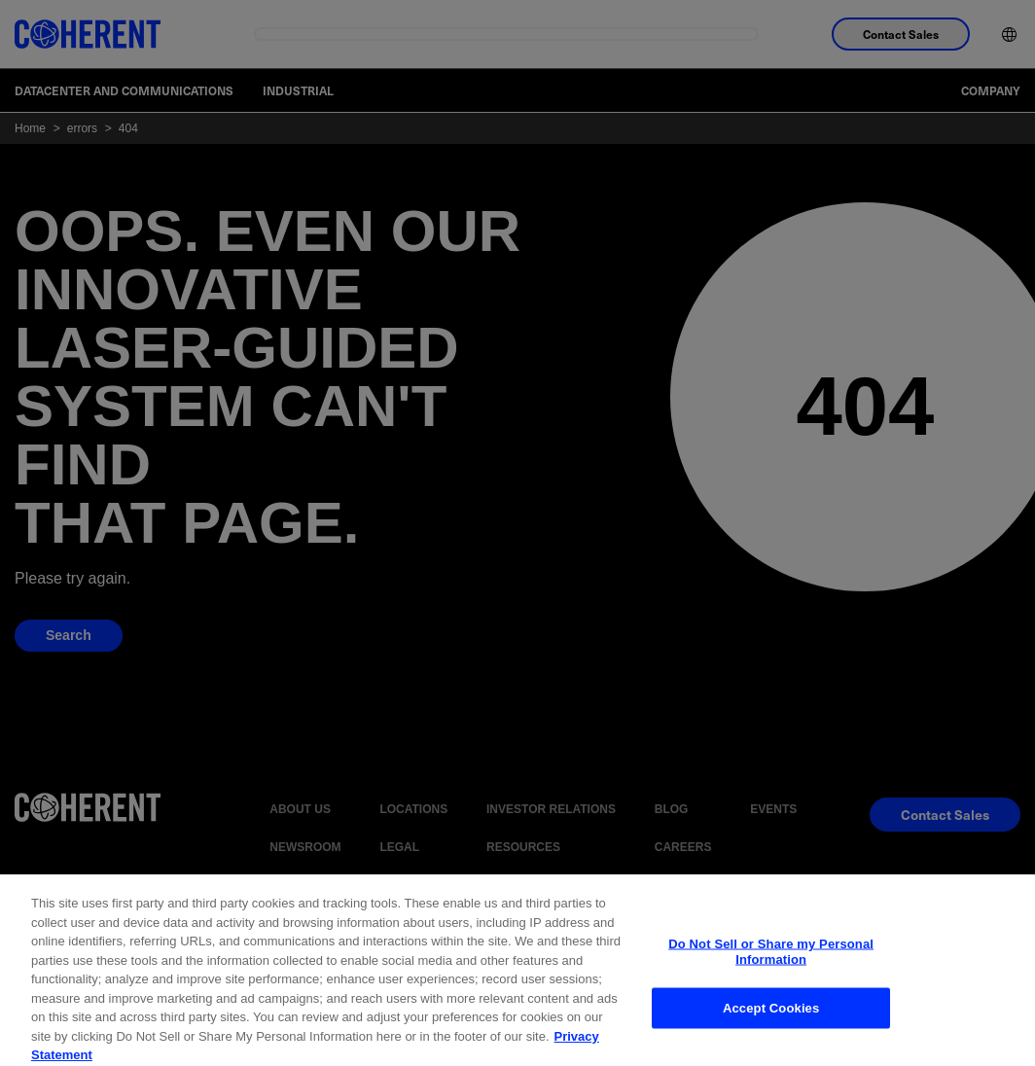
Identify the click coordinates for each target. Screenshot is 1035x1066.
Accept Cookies (771, 1035)
